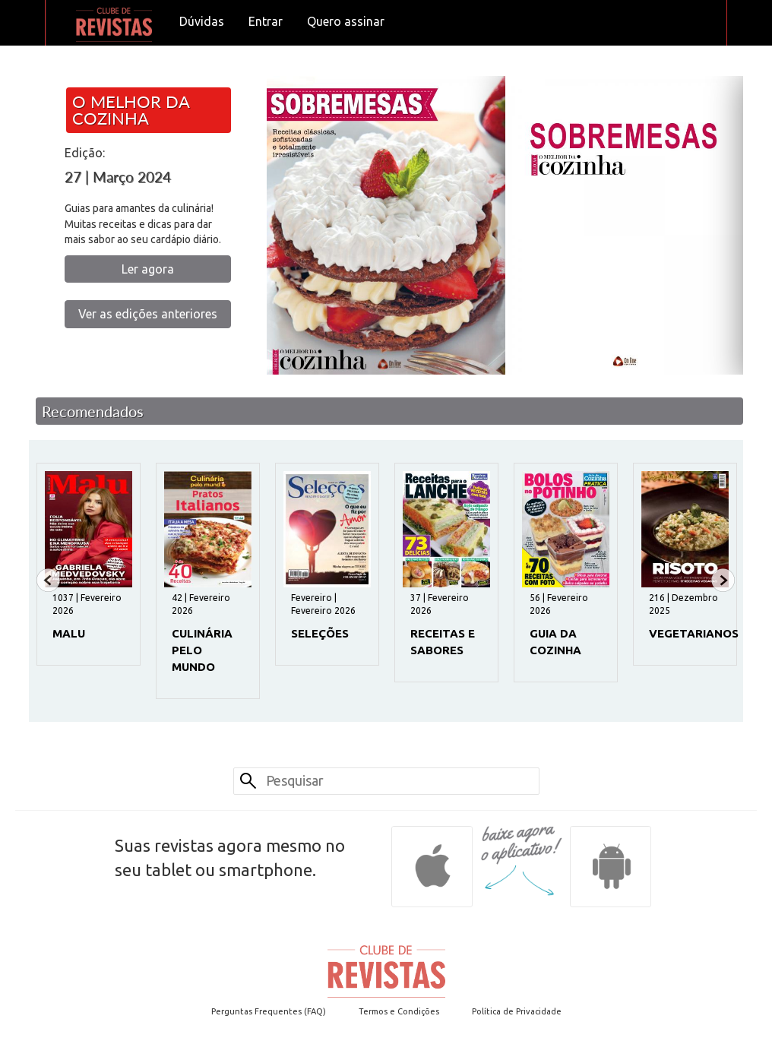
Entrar (265, 21)
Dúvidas (201, 21)
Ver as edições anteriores (147, 314)
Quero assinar (345, 21)
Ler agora (148, 269)
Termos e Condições (399, 1011)
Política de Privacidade (517, 1011)
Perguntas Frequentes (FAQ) (268, 1011)
